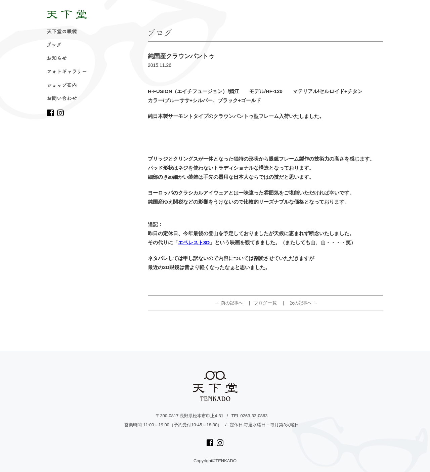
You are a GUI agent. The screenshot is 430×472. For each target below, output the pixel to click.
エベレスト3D (194, 242)
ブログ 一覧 (265, 302)
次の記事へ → (303, 302)
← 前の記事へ (229, 302)
